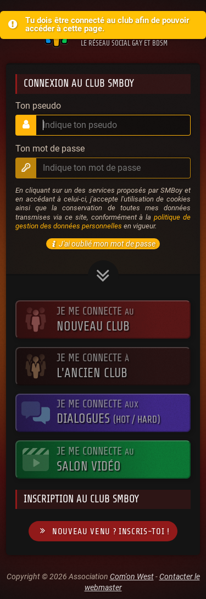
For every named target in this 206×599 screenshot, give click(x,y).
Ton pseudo (38, 106)
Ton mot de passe (50, 148)
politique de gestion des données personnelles (103, 221)
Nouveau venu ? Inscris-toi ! (102, 531)
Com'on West (132, 576)
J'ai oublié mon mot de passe (102, 243)
